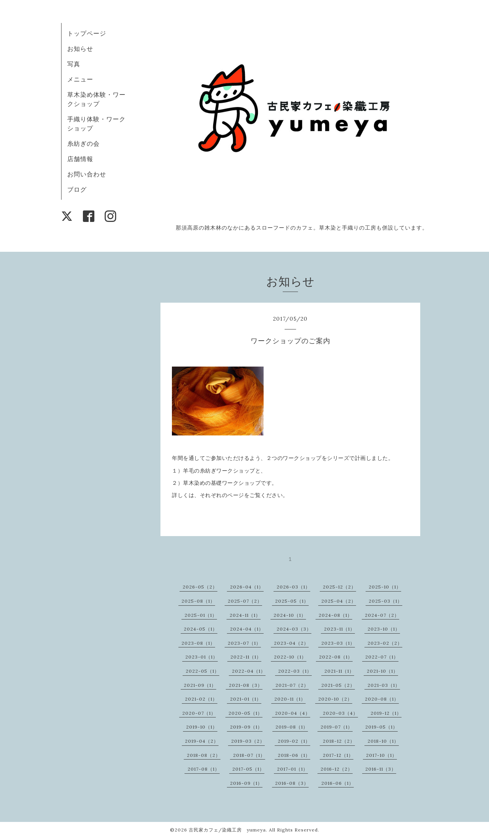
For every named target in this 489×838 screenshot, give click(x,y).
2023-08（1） (198, 643)
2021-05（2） (338, 685)
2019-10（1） (201, 727)
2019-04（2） (202, 741)
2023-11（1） (339, 629)
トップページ (86, 33)
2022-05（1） (202, 671)
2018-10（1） (383, 741)
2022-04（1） (249, 671)
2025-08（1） (198, 601)
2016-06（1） (337, 783)
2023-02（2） (385, 643)
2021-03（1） (384, 685)
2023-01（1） (201, 657)
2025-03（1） (385, 601)
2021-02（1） (201, 699)
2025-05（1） (292, 601)
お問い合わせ (86, 174)
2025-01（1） (201, 615)
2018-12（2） (339, 741)
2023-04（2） (291, 643)
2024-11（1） (245, 615)
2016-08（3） (292, 783)
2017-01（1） (292, 769)
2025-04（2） (338, 601)
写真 (73, 64)
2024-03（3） (294, 629)
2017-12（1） (338, 755)
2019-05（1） (381, 727)
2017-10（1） (381, 755)
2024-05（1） (200, 629)
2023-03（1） (338, 643)
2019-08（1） (291, 727)
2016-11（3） (380, 769)
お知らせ (80, 48)
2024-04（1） (247, 629)
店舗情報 (80, 159)
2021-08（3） (245, 685)
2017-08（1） (204, 769)
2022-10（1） (290, 657)
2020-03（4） (340, 713)
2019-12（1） (386, 713)
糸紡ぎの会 (83, 143)
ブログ (77, 189)
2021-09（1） (200, 685)
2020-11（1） (290, 699)
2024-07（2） (382, 615)
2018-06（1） (294, 755)
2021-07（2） (292, 685)
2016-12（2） (337, 769)
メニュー (80, 79)
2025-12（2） (339, 587)
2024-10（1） (290, 615)
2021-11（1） (339, 671)
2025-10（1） (385, 587)
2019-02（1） (294, 741)
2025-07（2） (245, 601)
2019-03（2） (248, 741)
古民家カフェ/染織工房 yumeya (227, 830)
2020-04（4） (292, 713)
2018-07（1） (249, 755)
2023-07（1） (244, 643)
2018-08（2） (203, 755)
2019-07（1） (337, 727)
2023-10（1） (384, 629)
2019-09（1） (246, 727)
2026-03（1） (293, 587)
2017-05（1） (248, 769)
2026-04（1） (247, 587)
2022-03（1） (295, 671)
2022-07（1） (381, 657)
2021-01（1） (245, 699)
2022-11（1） (245, 657)
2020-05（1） (245, 713)
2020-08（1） (382, 699)
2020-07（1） (199, 713)
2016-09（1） (246, 783)
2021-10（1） (382, 671)
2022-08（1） (336, 657)
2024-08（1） (335, 615)
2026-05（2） (200, 587)
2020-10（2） (335, 699)
